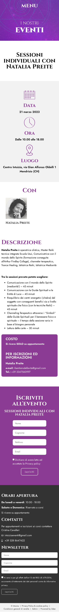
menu (29, 5)
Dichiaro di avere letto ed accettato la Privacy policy (27, 461)
